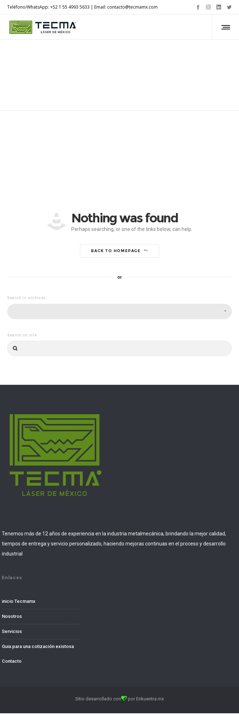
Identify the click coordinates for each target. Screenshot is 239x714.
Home (108, 67)
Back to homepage (119, 251)
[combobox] (119, 312)
